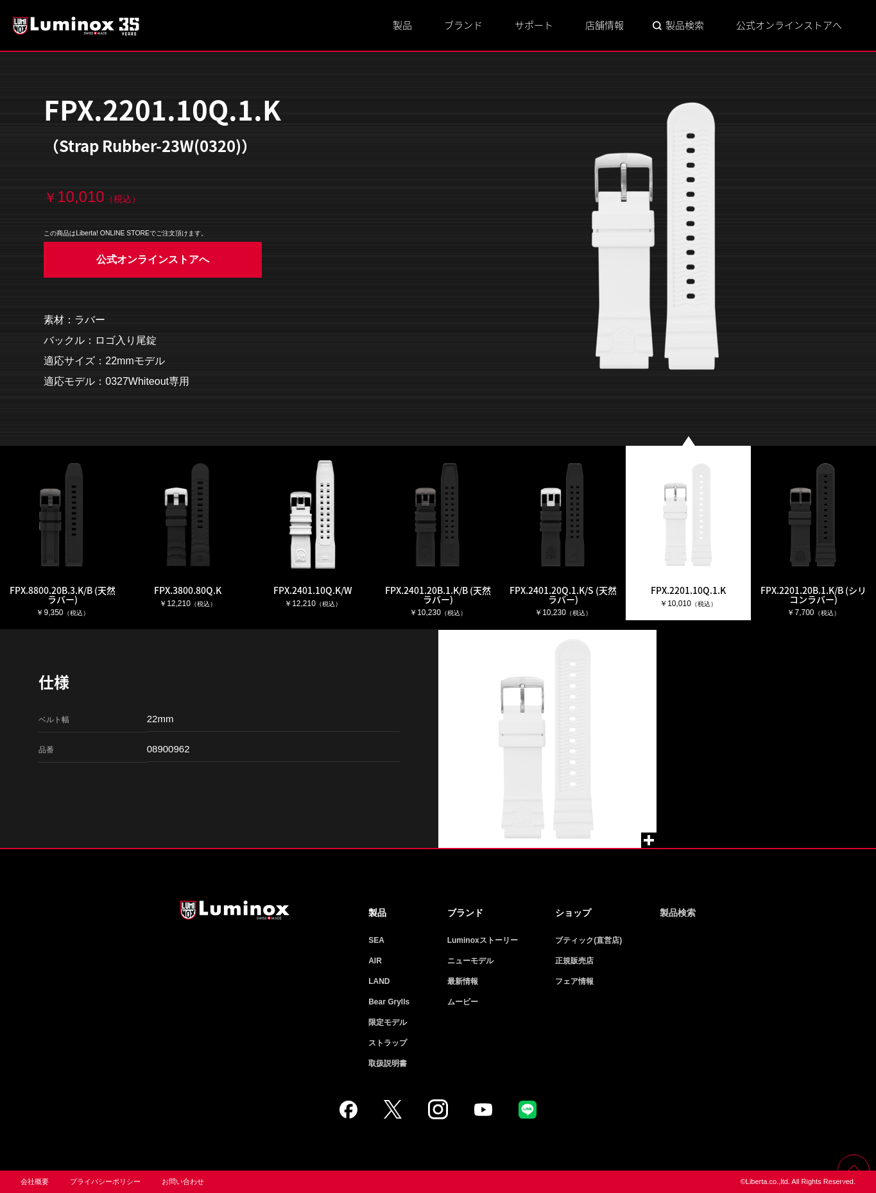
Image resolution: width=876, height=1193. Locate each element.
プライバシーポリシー (105, 1181)
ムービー (462, 1001)
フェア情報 (574, 981)
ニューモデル (470, 960)
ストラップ (387, 1042)
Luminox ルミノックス (77, 25)
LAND (379, 981)
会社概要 (35, 1181)
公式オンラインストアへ (789, 25)
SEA (376, 940)
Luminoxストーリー (482, 940)
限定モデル (387, 1022)
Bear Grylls (388, 1001)
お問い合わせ (183, 1181)
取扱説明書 (387, 1063)
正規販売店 (574, 960)
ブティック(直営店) (588, 940)
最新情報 (462, 981)
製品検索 (685, 25)
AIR (375, 960)
